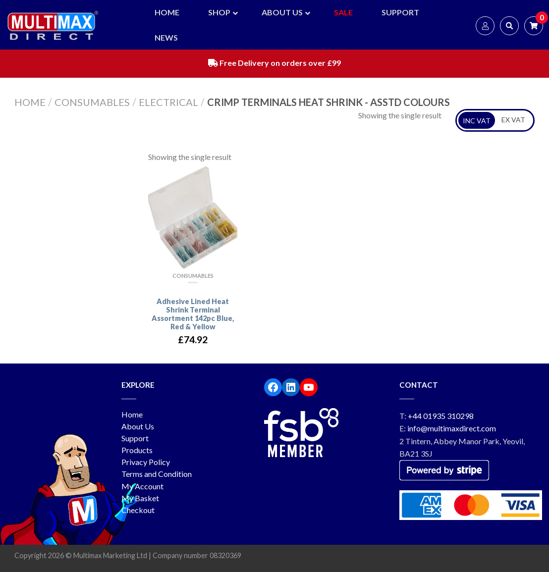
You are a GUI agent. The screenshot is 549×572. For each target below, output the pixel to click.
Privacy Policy (145, 462)
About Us (137, 426)
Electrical (168, 102)
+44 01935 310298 (441, 415)
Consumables (92, 102)
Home (30, 102)
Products (137, 450)
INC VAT (477, 120)
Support (135, 438)
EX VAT (513, 119)
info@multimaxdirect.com (451, 428)
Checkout (138, 510)
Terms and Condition (156, 473)
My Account (142, 486)
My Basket (140, 498)
